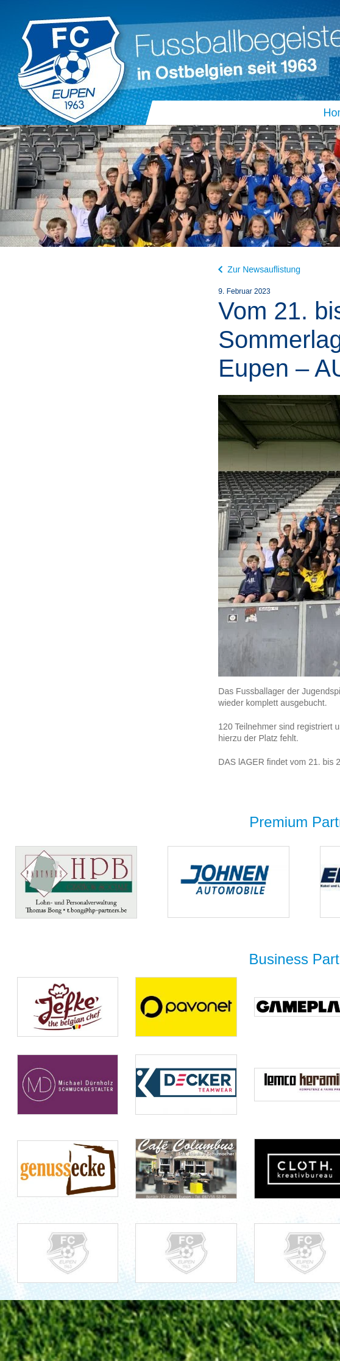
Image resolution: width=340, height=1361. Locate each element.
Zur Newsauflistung (259, 269)
